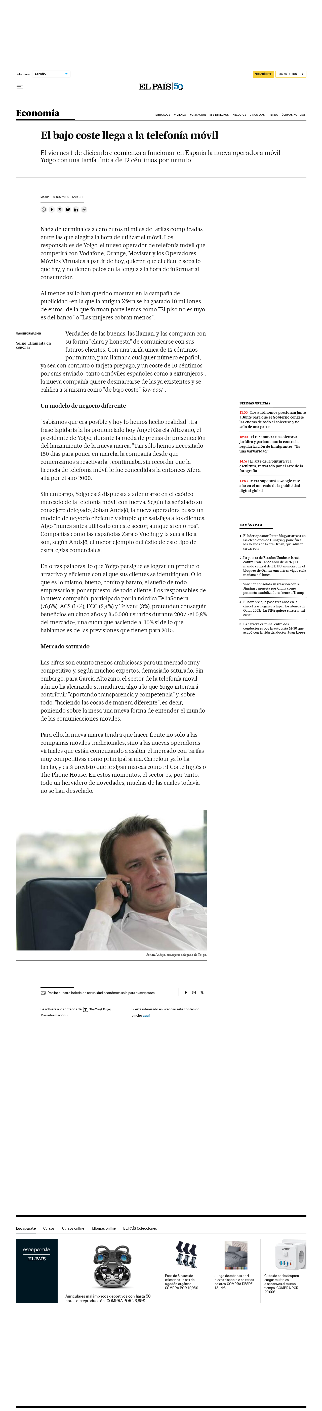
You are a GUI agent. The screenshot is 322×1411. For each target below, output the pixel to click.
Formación (198, 114)
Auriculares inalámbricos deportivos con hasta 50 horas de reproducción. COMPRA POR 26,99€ (108, 1298)
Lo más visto (250, 525)
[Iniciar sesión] (290, 74)
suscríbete (263, 74)
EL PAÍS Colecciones (140, 1228)
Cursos (49, 1228)
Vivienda (180, 114)
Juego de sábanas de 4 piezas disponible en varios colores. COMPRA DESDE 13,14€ (234, 1282)
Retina (273, 114)
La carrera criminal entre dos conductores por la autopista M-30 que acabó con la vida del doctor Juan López (274, 628)
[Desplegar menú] (20, 87)
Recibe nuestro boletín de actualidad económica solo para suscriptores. (101, 993)
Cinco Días (257, 114)
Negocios (239, 114)
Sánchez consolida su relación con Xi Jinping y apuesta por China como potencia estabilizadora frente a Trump (273, 588)
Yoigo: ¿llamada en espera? (33, 345)
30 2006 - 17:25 (68, 197)
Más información (54, 1015)
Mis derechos (219, 114)
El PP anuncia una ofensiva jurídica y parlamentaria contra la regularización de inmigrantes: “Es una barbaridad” (269, 444)
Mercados (162, 114)
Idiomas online (104, 1228)
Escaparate (26, 1228)
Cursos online (73, 1228)
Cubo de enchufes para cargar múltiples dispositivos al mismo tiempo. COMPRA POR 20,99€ (281, 1284)
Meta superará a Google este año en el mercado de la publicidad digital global (269, 486)
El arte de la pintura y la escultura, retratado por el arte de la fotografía (271, 466)
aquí (146, 1015)
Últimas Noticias (294, 114)
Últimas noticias (254, 403)
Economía (38, 113)
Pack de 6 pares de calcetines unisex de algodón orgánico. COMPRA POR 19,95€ (181, 1282)
